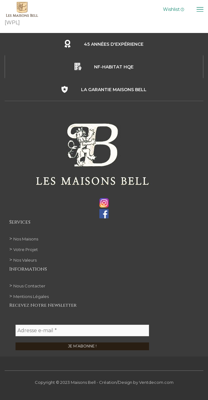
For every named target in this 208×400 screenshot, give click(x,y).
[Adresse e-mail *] (82, 331)
